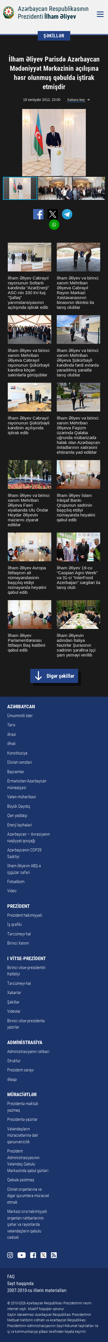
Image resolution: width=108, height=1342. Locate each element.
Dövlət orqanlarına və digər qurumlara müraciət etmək (28, 1196)
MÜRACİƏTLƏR (22, 1094)
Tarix (11, 725)
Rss (54, 1255)
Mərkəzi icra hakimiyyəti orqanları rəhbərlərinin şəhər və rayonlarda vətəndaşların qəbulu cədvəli (27, 1224)
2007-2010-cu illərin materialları (37, 1290)
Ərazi (11, 734)
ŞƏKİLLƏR (54, 36)
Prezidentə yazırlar (22, 1119)
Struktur (14, 1060)
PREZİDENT (18, 906)
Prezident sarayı (20, 1070)
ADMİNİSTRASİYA (24, 1042)
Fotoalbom (15, 881)
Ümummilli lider (20, 715)
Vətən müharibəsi (21, 796)
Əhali (11, 743)
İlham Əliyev (60, 16)
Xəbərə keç (76, 100)
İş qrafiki (14, 924)
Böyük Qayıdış (18, 806)
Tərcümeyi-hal (19, 934)
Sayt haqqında (20, 1283)
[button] (100, 142)
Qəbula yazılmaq (20, 1179)
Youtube (22, 1255)
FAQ (11, 1276)
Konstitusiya (17, 753)
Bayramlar (15, 771)
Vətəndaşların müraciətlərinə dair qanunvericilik (22, 1135)
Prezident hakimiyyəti (24, 915)
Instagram (10, 1255)
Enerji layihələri (19, 825)
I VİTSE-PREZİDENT (26, 958)
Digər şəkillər (60, 676)
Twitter (43, 1255)
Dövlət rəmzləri (19, 762)
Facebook (33, 1255)
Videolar (14, 1011)
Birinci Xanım (18, 943)
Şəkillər (13, 1002)
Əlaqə (12, 1079)
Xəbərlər (14, 992)
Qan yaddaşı (17, 815)
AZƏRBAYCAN (21, 706)
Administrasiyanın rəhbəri (28, 1051)
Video (11, 890)
